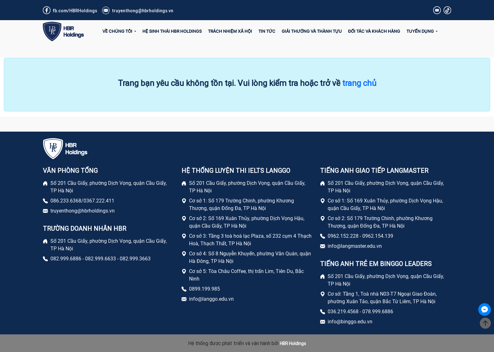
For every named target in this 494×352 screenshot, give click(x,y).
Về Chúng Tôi (117, 31)
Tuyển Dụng (420, 31)
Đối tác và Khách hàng (374, 31)
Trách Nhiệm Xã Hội (230, 31)
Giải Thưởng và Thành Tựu (312, 31)
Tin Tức (266, 31)
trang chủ (359, 83)
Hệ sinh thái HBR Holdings (172, 31)
